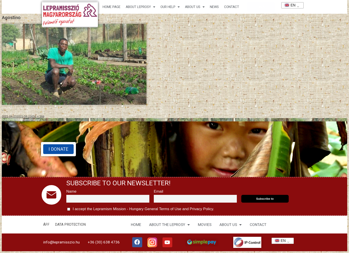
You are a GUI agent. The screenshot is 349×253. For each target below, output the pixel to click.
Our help (170, 7)
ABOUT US (230, 225)
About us (195, 7)
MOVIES (204, 224)
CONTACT (231, 7)
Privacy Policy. (201, 209)
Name (71, 191)
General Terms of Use (163, 209)
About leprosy (140, 7)
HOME (136, 224)
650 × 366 (37, 116)
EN (289, 5)
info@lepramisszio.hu (61, 242)
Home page (111, 7)
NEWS (214, 7)
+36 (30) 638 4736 (104, 242)
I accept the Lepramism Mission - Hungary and (140, 209)
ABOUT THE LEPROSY (169, 225)
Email (158, 191)
